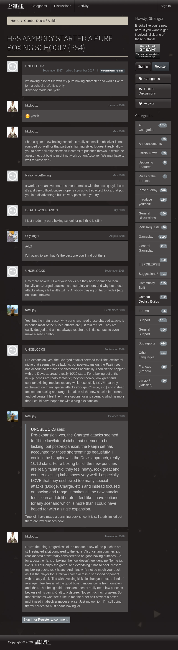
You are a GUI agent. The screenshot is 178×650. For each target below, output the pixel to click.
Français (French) (153, 368)
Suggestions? (153, 273)
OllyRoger (32, 236)
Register (44, 619)
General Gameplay (153, 248)
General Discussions (153, 215)
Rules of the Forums (153, 178)
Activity (83, 6)
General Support (153, 331)
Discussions (62, 6)
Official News (153, 153)
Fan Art (153, 310)
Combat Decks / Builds (112, 71)
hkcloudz (31, 105)
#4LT (28, 246)
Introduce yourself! (153, 201)
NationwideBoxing (38, 175)
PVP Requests (153, 227)
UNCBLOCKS (35, 66)
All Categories (153, 127)
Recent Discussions (147, 91)
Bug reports (153, 343)
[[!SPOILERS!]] (153, 261)
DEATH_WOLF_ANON (41, 210)
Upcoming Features (153, 164)
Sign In (166, 6)
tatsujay (30, 310)
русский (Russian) (153, 382)
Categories (39, 6)
